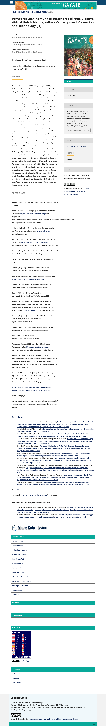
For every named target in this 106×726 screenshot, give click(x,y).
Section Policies (17, 546)
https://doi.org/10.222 (31, 310)
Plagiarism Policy (18, 572)
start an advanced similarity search (34, 495)
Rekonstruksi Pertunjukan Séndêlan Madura (57, 429)
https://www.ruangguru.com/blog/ (33, 214)
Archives (21, 12)
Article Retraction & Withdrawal (23, 577)
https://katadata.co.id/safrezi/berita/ (34, 242)
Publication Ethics (18, 563)
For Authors (16, 678)
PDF (69, 81)
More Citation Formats (77, 130)
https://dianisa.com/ (43, 231)
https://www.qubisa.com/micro (37, 347)
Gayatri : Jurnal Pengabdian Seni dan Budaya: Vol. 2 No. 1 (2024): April (53, 456)
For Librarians (16, 683)
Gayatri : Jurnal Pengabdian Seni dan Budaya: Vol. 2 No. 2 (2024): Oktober (43, 427)
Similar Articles (18, 417)
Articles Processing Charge (21, 581)
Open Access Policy (18, 559)
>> (18, 490)
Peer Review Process (19, 554)
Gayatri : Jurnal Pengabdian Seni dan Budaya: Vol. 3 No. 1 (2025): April (61, 436)
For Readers (16, 674)
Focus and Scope (17, 541)
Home (14, 12)
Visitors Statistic (17, 590)
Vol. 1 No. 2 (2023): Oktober (36, 12)
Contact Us (15, 595)
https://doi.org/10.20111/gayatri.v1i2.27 (31, 60)
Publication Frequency (20, 550)
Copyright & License (19, 568)
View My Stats (24, 661)
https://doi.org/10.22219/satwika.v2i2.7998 (28, 279)
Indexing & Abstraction (20, 586)
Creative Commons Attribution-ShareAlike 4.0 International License (76, 191)
